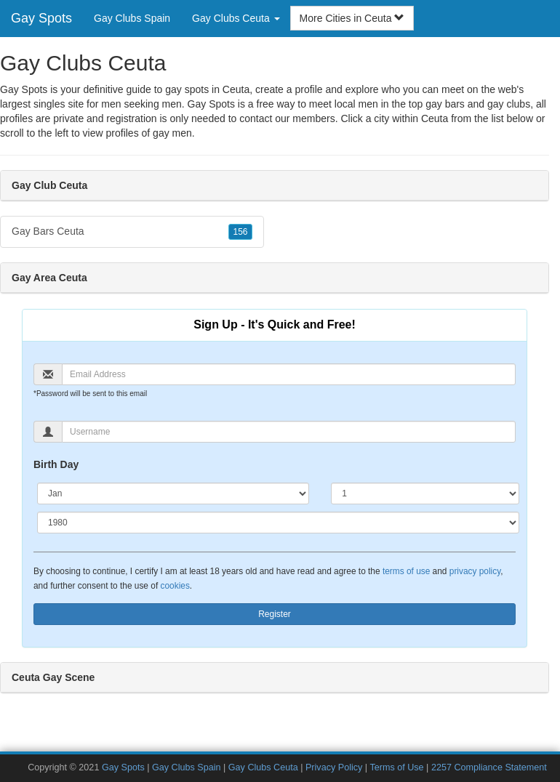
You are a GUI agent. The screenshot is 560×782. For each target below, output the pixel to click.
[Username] (289, 432)
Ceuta (434, 118)
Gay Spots (41, 18)
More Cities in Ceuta (352, 18)
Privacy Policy (333, 767)
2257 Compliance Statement (489, 767)
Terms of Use (396, 767)
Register (274, 614)
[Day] (425, 493)
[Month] (173, 493)
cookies (175, 586)
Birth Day (56, 464)
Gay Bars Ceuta (132, 232)
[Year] (278, 522)
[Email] (289, 374)
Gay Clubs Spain (132, 18)
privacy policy (474, 571)
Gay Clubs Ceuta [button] (236, 18)
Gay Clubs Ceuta (263, 767)
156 (240, 232)
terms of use (406, 571)
